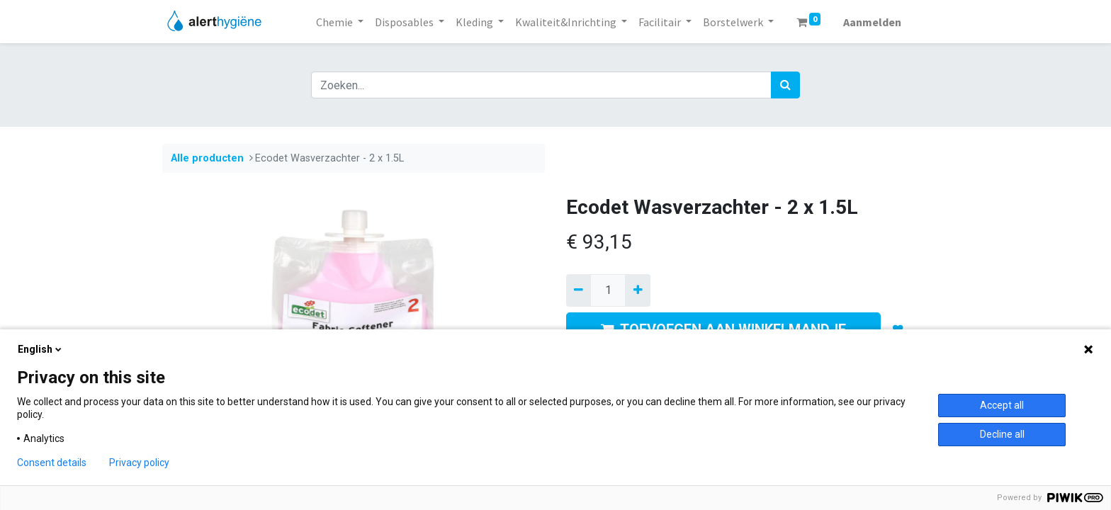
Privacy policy (139, 462)
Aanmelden (872, 22)
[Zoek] (785, 85)
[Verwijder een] (578, 290)
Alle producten (207, 158)
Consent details (51, 462)
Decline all (1002, 434)
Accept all (1002, 405)
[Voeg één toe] (637, 290)
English (41, 349)
